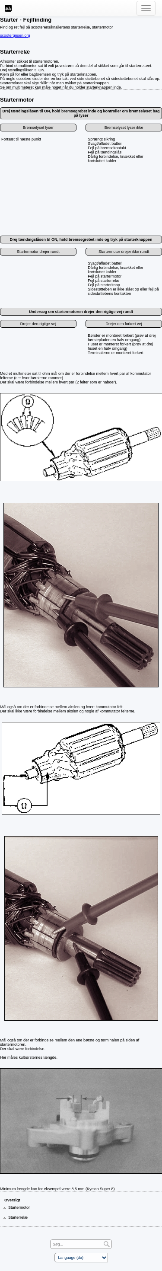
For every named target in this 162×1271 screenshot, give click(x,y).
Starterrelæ (15, 51)
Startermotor (17, 99)
